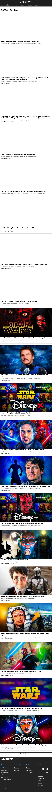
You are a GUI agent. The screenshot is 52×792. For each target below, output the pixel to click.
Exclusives (29, 770)
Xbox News (17, 768)
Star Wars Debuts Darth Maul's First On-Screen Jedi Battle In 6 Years (21, 671)
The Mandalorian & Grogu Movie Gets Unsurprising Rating (18, 154)
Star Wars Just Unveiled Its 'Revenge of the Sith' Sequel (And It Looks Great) (23, 191)
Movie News (4, 770)
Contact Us (41, 778)
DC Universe (22, 5)
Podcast (28, 768)
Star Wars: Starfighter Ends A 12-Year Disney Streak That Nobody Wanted (22, 450)
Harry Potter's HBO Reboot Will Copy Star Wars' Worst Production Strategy (22, 596)
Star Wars (29, 5)
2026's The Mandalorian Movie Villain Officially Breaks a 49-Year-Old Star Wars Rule (25, 486)
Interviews (36, 5)
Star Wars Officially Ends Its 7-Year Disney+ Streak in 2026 (18, 228)
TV (11, 5)
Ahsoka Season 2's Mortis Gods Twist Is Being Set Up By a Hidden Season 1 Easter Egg (25, 634)
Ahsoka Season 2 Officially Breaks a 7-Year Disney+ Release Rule (20, 41)
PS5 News (16, 770)
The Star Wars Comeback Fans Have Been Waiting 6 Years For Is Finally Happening (25, 745)
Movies (7, 5)
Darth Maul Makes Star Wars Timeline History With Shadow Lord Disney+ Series (24, 338)
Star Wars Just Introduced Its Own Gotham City (14, 560)
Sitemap (40, 785)
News (15, 5)
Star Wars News (5, 777)
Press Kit (40, 780)
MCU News (4, 774)
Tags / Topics (29, 772)
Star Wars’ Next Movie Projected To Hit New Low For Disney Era (19, 301)
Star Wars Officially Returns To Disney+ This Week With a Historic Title (21, 708)
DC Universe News (6, 779)
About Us (40, 776)
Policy (40, 783)
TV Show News (5, 772)
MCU (2, 5)
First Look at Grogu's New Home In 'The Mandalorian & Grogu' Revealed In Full (24, 264)
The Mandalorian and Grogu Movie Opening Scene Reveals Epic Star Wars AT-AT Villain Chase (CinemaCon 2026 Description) (24, 78)
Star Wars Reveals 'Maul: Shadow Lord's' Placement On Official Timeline (22, 523)
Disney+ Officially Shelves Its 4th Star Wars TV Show (16, 413)
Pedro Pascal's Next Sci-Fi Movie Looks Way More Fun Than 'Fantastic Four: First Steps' (24, 375)
